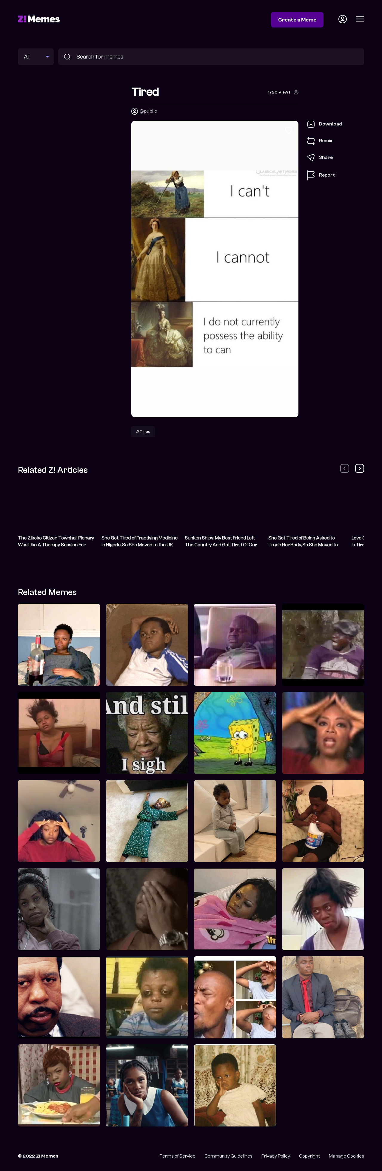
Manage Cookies (346, 1156)
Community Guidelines (228, 1156)
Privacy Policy (275, 1156)
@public (148, 111)
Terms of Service (177, 1156)
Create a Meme (297, 20)
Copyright (309, 1156)
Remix (319, 141)
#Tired (143, 431)
